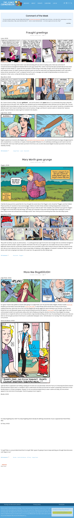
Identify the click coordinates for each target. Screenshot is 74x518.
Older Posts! (3, 466)
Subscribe (48, 3)
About (33, 3)
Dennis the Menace (21, 457)
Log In (55, 3)
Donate (40, 3)
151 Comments (4, 255)
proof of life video (30, 306)
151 (43, 162)
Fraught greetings (37, 32)
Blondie (14, 457)
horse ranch (50, 310)
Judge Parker (16, 150)
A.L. (25, 515)
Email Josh (61, 504)
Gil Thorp (29, 457)
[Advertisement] (27, 264)
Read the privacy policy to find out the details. (61, 509)
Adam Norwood (31, 511)
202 (43, 274)
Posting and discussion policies (12, 504)
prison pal (69, 304)
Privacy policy (37, 504)
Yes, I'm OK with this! (62, 512)
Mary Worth (26, 150)
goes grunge (37, 159)
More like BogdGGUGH (37, 272)
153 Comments (4, 150)
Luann (21, 150)
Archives (26, 3)
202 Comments (4, 457)
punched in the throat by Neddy (35, 140)
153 (43, 35)
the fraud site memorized (34, 19)
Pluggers (21, 255)
